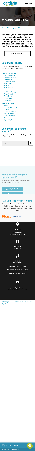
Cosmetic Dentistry (10, 112)
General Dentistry (9, 116)
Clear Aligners (8, 80)
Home (3, 28)
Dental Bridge (8, 84)
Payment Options (9, 120)
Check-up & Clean (9, 76)
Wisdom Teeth (8, 100)
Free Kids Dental (9, 114)
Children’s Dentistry (10, 78)
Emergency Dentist (9, 90)
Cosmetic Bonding (9, 82)
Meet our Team (12, 108)
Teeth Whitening (9, 94)
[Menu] (28, 3)
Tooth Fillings (8, 98)
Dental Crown (8, 86)
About (6, 105)
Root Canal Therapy (10, 92)
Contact (6, 110)
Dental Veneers (8, 88)
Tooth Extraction (9, 96)
